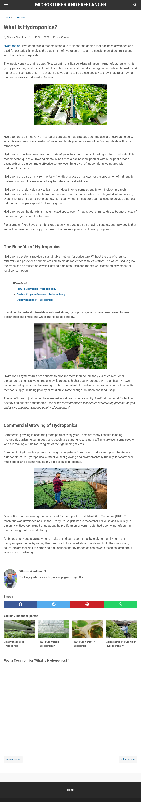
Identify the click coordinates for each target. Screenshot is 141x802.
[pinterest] (87, 604)
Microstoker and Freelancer (70, 4)
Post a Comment (62, 37)
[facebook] (20, 604)
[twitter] (53, 604)
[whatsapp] (120, 604)
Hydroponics (12, 46)
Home (70, 789)
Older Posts (128, 759)
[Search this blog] (135, 5)
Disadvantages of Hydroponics (35, 299)
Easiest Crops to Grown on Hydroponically (41, 294)
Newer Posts (13, 759)
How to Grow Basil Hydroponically (36, 288)
